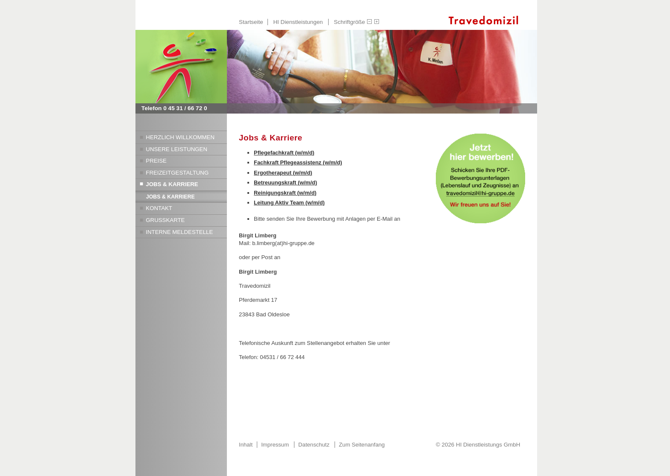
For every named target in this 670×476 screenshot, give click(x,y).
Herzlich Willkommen (180, 137)
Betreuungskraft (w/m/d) (285, 182)
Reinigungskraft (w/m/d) (285, 193)
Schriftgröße (349, 22)
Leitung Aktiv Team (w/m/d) (289, 202)
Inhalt (246, 444)
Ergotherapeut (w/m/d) (283, 172)
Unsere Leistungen (176, 149)
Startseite (251, 22)
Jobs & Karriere (172, 184)
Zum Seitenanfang (362, 444)
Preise (156, 161)
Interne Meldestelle (179, 232)
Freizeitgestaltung (177, 172)
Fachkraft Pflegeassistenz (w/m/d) (298, 162)
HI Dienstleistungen (298, 22)
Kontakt (159, 208)
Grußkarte (165, 220)
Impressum (275, 444)
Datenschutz (313, 444)
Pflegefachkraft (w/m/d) (284, 152)
